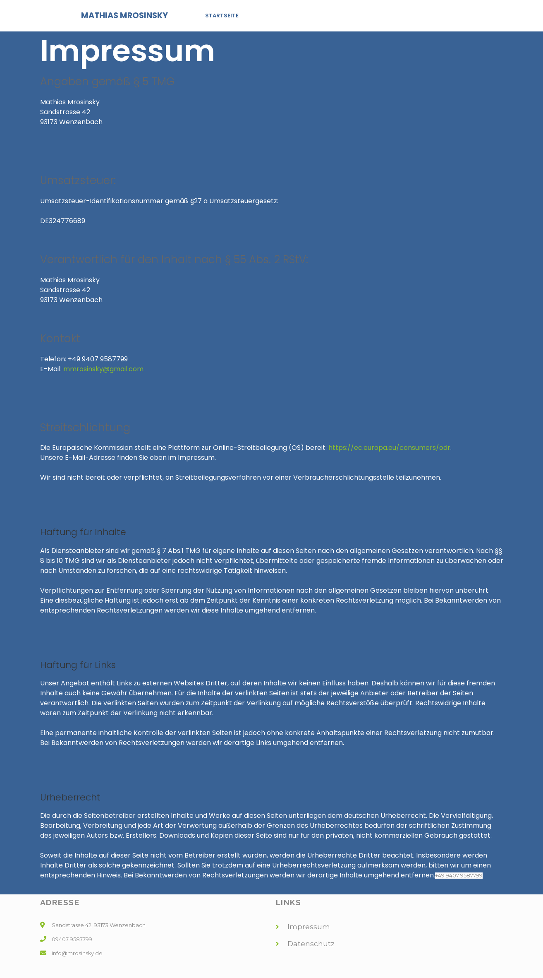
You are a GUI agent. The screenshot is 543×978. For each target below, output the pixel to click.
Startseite (222, 15)
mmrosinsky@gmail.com (103, 369)
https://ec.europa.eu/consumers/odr (389, 447)
